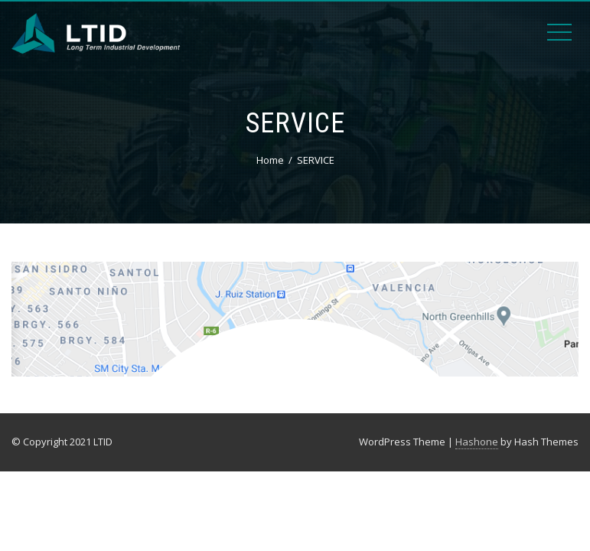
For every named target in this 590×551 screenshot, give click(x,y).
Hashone (476, 441)
